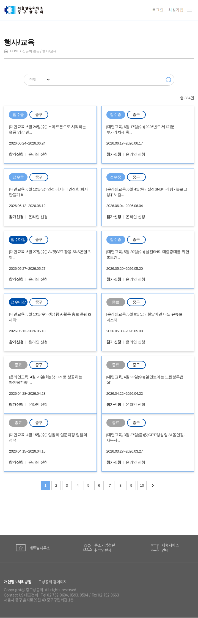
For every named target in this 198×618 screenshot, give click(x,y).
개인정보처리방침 (17, 581)
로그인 (158, 10)
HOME (15, 51)
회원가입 (175, 10)
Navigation (188, 6)
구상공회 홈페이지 (52, 581)
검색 (168, 80)
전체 (33, 79)
